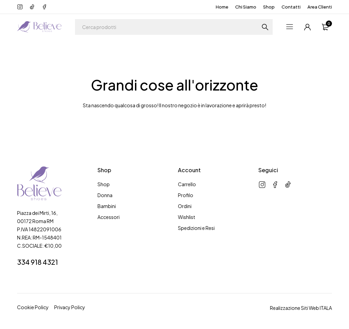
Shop (269, 7)
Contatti (291, 7)
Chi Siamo (245, 7)
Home (222, 7)
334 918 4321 (37, 262)
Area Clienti (319, 7)
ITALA (326, 308)
